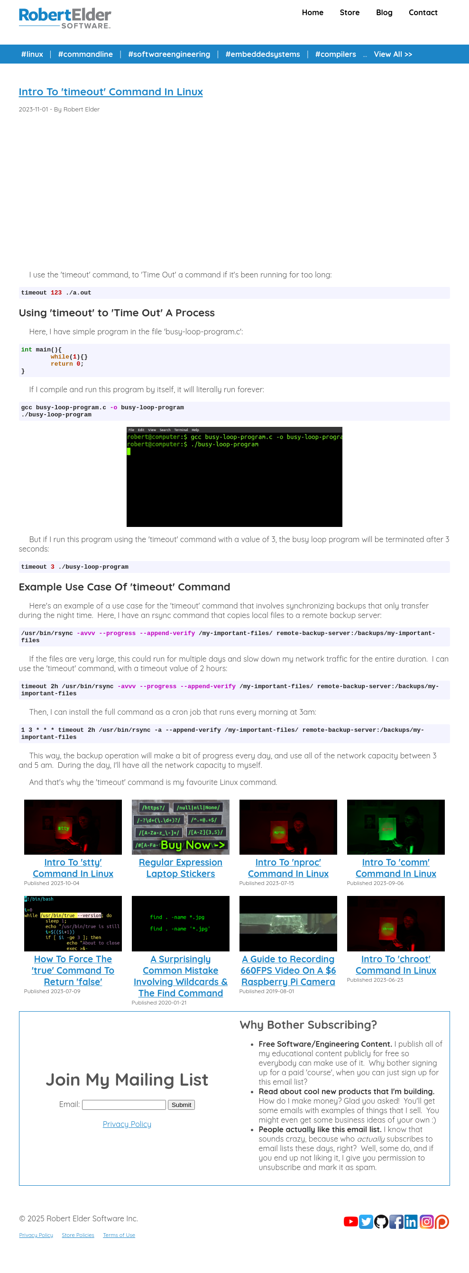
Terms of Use (119, 1255)
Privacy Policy (127, 1144)
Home (313, 12)
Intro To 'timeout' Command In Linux (111, 91)
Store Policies (78, 1255)
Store (350, 12)
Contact (423, 12)
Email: (69, 1124)
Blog (384, 12)
